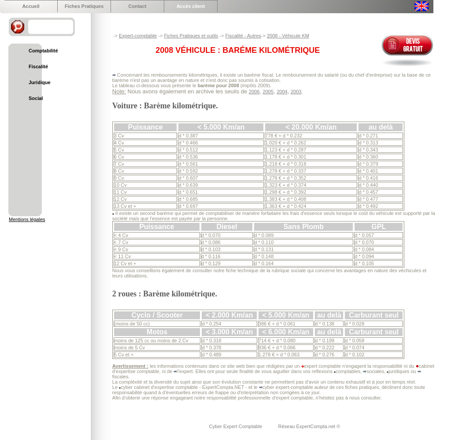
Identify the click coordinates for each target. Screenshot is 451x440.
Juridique (40, 82)
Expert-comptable (138, 35)
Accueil (30, 6)
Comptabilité (43, 50)
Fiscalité (38, 66)
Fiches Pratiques (84, 6)
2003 (296, 91)
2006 (254, 91)
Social (36, 98)
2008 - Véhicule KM (288, 35)
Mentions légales (27, 219)
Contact (138, 6)
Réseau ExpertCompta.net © (309, 426)
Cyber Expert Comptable (236, 426)
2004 (282, 91)
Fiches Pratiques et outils (191, 35)
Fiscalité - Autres (243, 35)
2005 (268, 91)
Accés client (191, 6)
